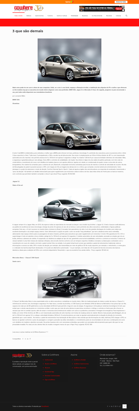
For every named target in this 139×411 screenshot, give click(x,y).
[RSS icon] (118, 406)
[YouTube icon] (109, 406)
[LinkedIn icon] (111, 406)
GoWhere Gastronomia (81, 364)
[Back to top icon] (125, 406)
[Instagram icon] (113, 406)
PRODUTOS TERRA (121, 2)
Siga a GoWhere (50, 380)
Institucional (49, 360)
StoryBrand (44, 406)
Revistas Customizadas (52, 376)
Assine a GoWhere (51, 364)
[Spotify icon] (115, 406)
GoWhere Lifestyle (80, 360)
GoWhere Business (80, 368)
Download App (49, 372)
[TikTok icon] (120, 406)
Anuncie (47, 368)
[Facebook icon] (107, 406)
